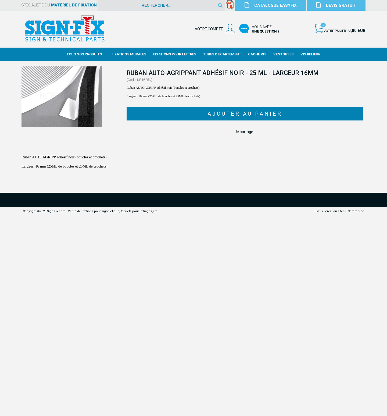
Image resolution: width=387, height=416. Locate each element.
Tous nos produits (84, 54)
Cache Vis (257, 54)
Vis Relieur (310, 54)
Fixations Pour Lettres (174, 54)
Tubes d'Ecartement (222, 54)
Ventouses (283, 54)
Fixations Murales (129, 54)
